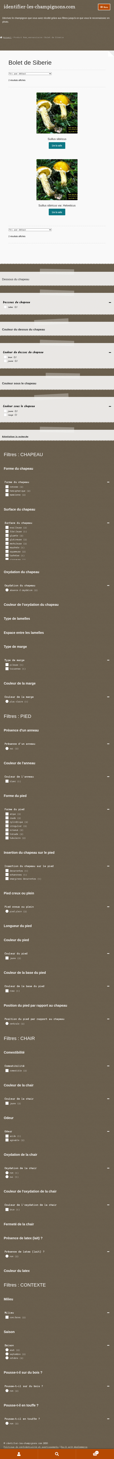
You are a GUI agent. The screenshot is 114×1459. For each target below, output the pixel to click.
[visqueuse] (6, 559)
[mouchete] (6, 547)
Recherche (57, 1454)
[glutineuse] (6, 539)
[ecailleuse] (6, 527)
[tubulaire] (6, 837)
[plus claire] (6, 701)
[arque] (6, 813)
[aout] (6, 1349)
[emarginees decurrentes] (6, 878)
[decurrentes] (6, 870)
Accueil (7, 37)
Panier (87, 1452)
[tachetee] (6, 555)
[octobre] (6, 1357)
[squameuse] (6, 551)
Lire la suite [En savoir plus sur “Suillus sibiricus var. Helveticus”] (57, 212)
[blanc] (6, 781)
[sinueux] (6, 829)
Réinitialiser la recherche (15, 436)
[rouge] (5, 414)
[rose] (6, 990)
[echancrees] (6, 874)
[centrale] (6, 1023)
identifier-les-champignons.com (39, 6)
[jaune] (5, 360)
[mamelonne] (6, 494)
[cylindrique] (6, 821)
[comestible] (6, 1070)
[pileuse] (6, 664)
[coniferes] (6, 1317)
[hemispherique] (6, 490)
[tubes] (5, 306)
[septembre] (6, 1353)
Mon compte (19, 1454)
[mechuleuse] (6, 543)
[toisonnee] (6, 668)
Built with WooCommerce (74, 1447)
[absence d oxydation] (6, 589)
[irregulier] (6, 825)
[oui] (6, 748)
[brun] (5, 356)
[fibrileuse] (6, 531)
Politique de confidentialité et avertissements (31, 1447)
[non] (6, 1172)
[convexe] (6, 486)
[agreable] (6, 1139)
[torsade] (6, 833)
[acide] (6, 1136)
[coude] (6, 817)
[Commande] (30, 73)
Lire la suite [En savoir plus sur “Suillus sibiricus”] (57, 145)
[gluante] (6, 535)
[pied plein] (6, 911)
